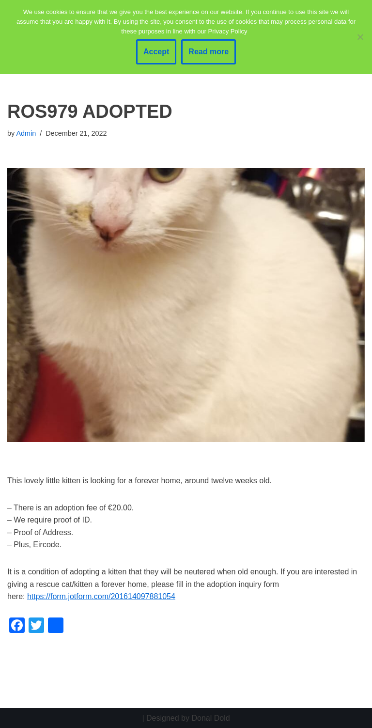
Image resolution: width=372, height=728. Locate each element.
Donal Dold (210, 718)
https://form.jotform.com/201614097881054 (101, 596)
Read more (208, 51)
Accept (156, 51)
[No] (360, 37)
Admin (26, 133)
